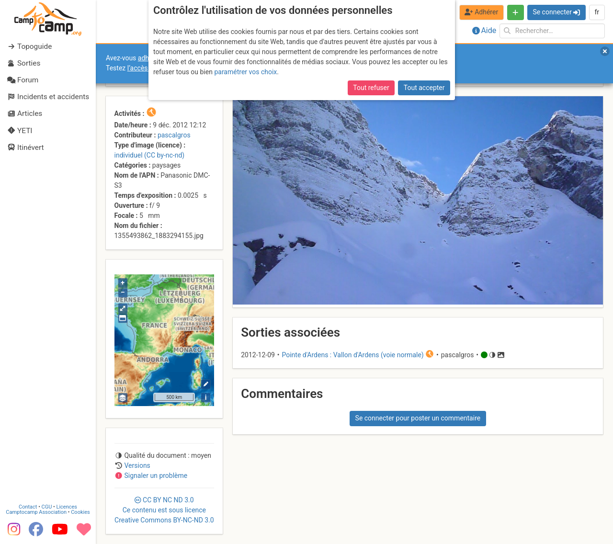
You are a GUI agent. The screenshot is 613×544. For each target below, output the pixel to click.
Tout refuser (371, 87)
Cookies (80, 512)
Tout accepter (424, 87)
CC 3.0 (164, 510)
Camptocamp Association (36, 512)
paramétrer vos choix (245, 72)
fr (596, 12)
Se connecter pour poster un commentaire (418, 418)
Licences (67, 507)
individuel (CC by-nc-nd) (149, 155)
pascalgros (174, 135)
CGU (47, 507)
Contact (28, 507)
